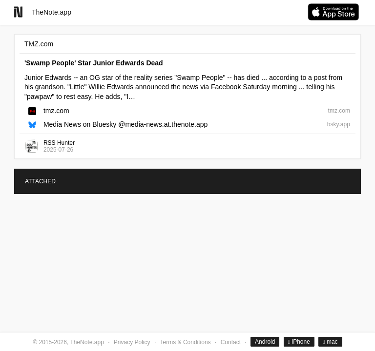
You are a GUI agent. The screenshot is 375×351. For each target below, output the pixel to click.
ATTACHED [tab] (40, 181)
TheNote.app (51, 12)
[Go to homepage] (18, 11)
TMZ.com (38, 44)
